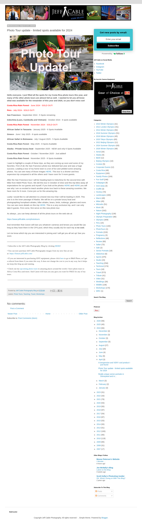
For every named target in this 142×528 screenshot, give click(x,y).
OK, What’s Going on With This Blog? (111, 478)
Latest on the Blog (103, 470)
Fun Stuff (100, 180)
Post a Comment (17, 308)
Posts (98, 491)
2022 (99, 396)
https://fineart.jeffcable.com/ (21, 253)
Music (98, 207)
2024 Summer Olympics (106, 145)
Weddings (100, 282)
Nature (99, 210)
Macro (98, 198)
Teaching (26, 294)
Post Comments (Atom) (27, 318)
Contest (99, 164)
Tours (98, 269)
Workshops (40, 294)
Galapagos (100, 183)
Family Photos (102, 176)
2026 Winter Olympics (105, 149)
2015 (99, 421)
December (103, 331)
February (103, 384)
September (103, 342)
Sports (98, 257)
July (101, 349)
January (102, 388)
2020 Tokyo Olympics (104, 139)
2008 (99, 445)
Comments (100, 496)
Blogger (104, 518)
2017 (99, 414)
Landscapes (101, 195)
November (103, 335)
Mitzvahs (99, 204)
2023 (99, 392)
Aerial (98, 152)
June (101, 352)
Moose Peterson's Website (108, 459)
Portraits (99, 232)
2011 (99, 435)
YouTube (99, 70)
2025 (99, 324)
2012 (99, 431)
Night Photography (103, 214)
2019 (99, 406)
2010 (99, 438)
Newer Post (12, 314)
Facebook (100, 64)
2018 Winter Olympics (105, 136)
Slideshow (100, 254)
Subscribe (113, 45)
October (102, 338)
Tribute (99, 275)
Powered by (113, 54)
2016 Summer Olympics (106, 133)
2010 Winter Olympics (105, 124)
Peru (98, 223)
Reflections (100, 238)
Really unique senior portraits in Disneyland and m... (111, 375)
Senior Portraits (102, 251)
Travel (33, 294)
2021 (99, 399)
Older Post (83, 314)
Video (98, 279)
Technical (100, 266)
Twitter (98, 73)
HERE (48, 171)
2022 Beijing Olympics (105, 142)
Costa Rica (100, 170)
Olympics (100, 220)
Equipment (100, 173)
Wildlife (99, 285)
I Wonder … (101, 461)
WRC (98, 291)
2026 (99, 321)
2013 (99, 428)
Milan (98, 201)
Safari (98, 245)
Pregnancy (100, 235)
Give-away (100, 186)
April (101, 359)
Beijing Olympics (103, 161)
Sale (98, 248)
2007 (99, 449)
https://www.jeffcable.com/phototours (23, 219)
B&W (98, 158)
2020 (99, 403)
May (101, 356)
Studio (98, 260)
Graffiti (98, 189)
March (101, 381)
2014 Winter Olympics (105, 130)
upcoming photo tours (29, 269)
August (102, 345)
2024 (99, 328)
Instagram (100, 67)
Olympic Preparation (104, 217)
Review (99, 241)
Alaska (99, 155)
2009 (99, 442)
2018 (99, 410)
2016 (99, 417)
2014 (99, 424)
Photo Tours (18, 294)
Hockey (99, 192)
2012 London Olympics (105, 127)
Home (47, 314)
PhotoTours (100, 229)
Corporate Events (103, 167)
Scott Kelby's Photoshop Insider (111, 476)
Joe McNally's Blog (105, 468)
